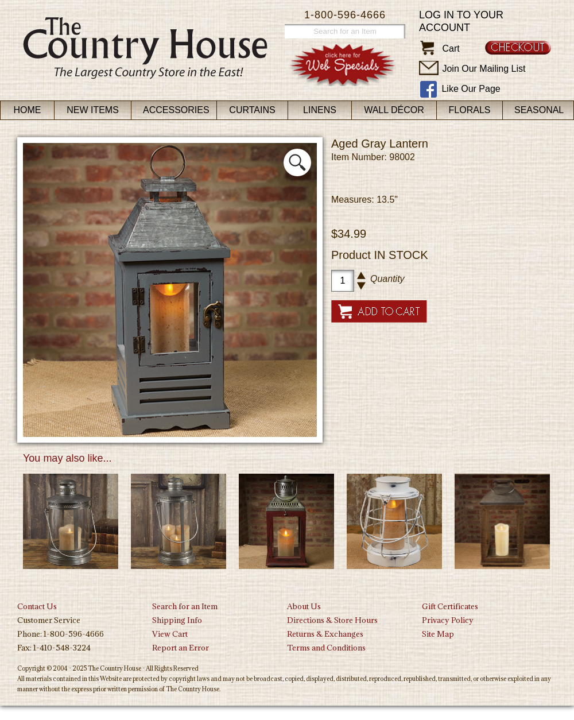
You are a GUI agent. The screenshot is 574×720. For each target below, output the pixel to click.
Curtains (252, 110)
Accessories (176, 110)
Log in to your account (461, 21)
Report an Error (180, 647)
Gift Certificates (450, 606)
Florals (470, 110)
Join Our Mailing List (483, 68)
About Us (304, 606)
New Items (93, 110)
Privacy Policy (448, 620)
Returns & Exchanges (325, 634)
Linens (319, 110)
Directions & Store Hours (332, 620)
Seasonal (539, 110)
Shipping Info (177, 620)
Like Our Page (470, 89)
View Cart (170, 634)
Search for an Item (185, 606)
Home (27, 110)
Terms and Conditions (326, 647)
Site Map (438, 634)
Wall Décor (394, 110)
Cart (450, 48)
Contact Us (37, 606)
